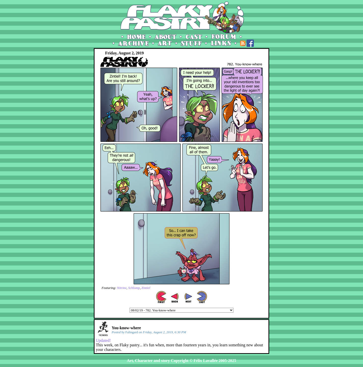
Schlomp (134, 288)
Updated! (103, 340)
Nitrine (122, 288)
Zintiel (145, 288)
